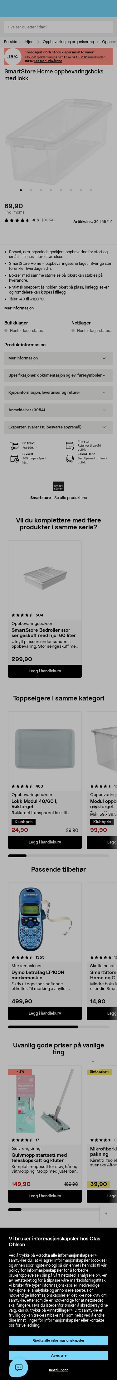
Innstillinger (58, 1370)
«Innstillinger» (60, 1310)
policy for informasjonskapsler (36, 1270)
